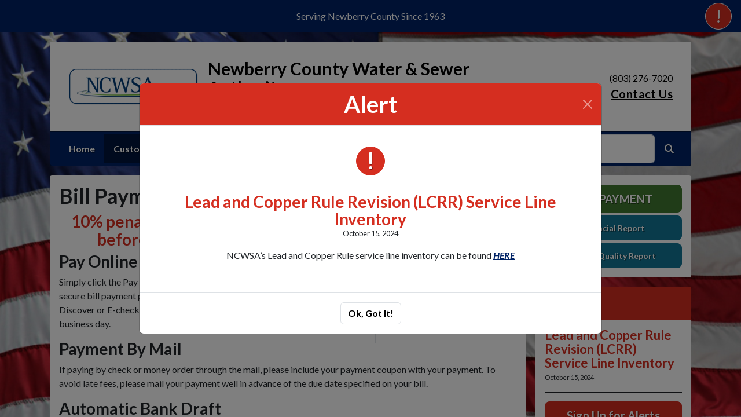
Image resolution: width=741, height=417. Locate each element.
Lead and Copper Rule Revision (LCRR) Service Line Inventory (370, 210)
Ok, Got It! (371, 313)
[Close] (587, 104)
